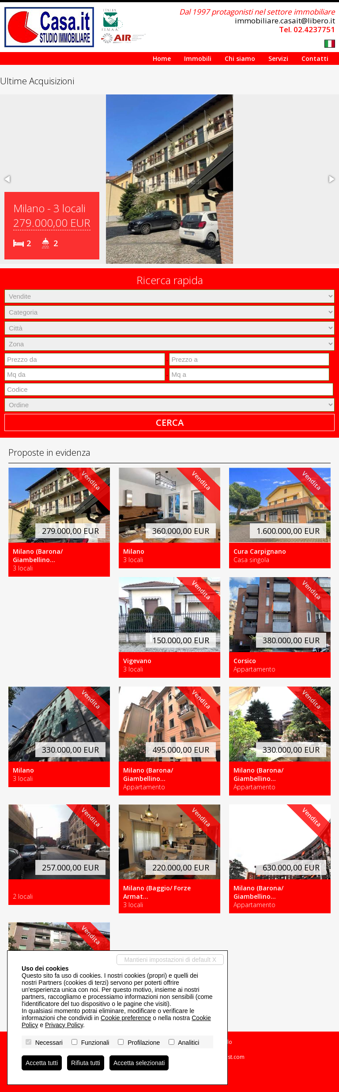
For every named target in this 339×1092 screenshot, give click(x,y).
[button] (8, 179)
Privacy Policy (64, 1024)
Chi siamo (240, 58)
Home (162, 58)
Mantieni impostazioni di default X (170, 959)
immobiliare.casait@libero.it (285, 20)
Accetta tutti (42, 1062)
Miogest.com (228, 1057)
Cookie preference (126, 1017)
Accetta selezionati (139, 1062)
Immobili (197, 58)
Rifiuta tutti (85, 1062)
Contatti (314, 58)
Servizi (278, 58)
